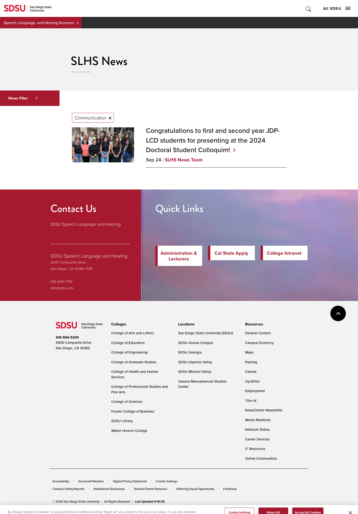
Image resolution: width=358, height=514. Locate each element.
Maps (249, 352)
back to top (338, 313)
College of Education (128, 342)
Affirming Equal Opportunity (195, 489)
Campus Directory (259, 342)
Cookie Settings (166, 481)
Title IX (251, 400)
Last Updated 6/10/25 (150, 501)
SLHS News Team (184, 159)
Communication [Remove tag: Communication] (90, 117)
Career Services (257, 439)
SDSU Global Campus (195, 342)
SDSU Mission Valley (194, 371)
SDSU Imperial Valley (195, 361)
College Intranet (284, 253)
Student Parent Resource (150, 489)
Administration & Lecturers (179, 256)
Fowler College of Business (132, 411)
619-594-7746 (61, 281)
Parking (251, 361)
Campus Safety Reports (68, 489)
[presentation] (118, 324)
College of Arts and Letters (132, 332)
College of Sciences (126, 401)
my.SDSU (252, 381)
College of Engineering (129, 352)
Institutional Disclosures (109, 489)
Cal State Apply (231, 253)
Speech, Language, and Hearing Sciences (39, 22)
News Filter (23, 98)
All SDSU (336, 8)
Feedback (230, 489)
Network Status (257, 429)
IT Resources (255, 448)
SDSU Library (122, 420)
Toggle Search (308, 8)
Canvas (251, 371)
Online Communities (261, 458)
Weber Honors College (129, 430)
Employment (255, 390)
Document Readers (91, 481)
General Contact (258, 332)
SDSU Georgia (190, 352)
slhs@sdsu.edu (62, 288)
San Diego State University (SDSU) (205, 332)
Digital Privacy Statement (130, 481)
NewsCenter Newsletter (263, 410)
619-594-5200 (67, 337)
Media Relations (258, 419)
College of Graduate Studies (133, 361)
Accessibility (60, 481)
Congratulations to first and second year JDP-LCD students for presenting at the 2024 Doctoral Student (213, 140)
